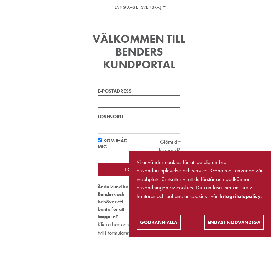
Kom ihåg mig (113, 144)
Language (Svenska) (138, 7)
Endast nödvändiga (234, 222)
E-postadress (115, 91)
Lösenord (110, 116)
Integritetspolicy (240, 196)
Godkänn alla (158, 222)
